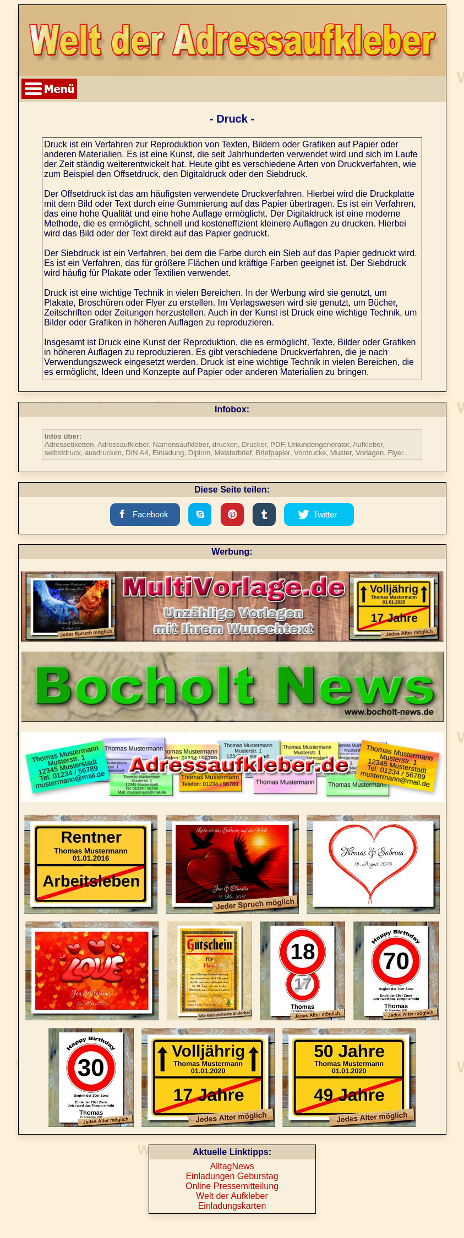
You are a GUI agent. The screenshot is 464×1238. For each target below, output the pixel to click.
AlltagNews (232, 1166)
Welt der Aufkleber (232, 1196)
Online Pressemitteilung (232, 1186)
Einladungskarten (232, 1206)
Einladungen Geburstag (231, 1176)
